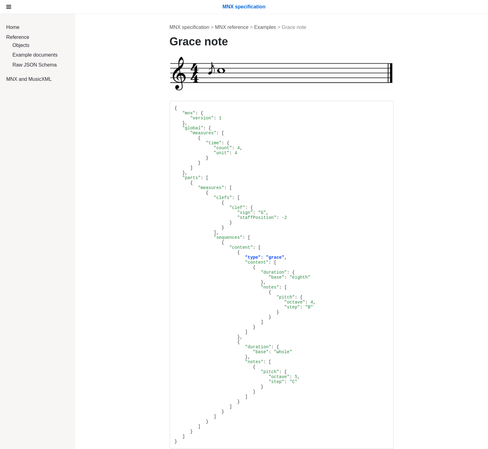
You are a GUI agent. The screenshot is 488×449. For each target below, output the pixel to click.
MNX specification (189, 27)
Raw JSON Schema (34, 64)
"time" (213, 143)
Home (13, 27)
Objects (20, 45)
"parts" (191, 177)
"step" (292, 307)
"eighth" (299, 277)
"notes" (270, 287)
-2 (284, 217)
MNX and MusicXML (29, 79)
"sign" (245, 212)
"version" (202, 118)
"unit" (221, 152)
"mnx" (188, 113)
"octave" (294, 302)
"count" (223, 148)
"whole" (283, 351)
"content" (241, 247)
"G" (262, 212)
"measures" (203, 133)
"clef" (237, 207)
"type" (252, 257)
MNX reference (232, 27)
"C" (293, 381)
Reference (17, 37)
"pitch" (285, 297)
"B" (309, 307)
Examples (265, 27)
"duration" (274, 272)
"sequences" (228, 237)
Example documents (35, 55)
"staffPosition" (256, 217)
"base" (276, 277)
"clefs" (223, 197)
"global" (192, 128)
